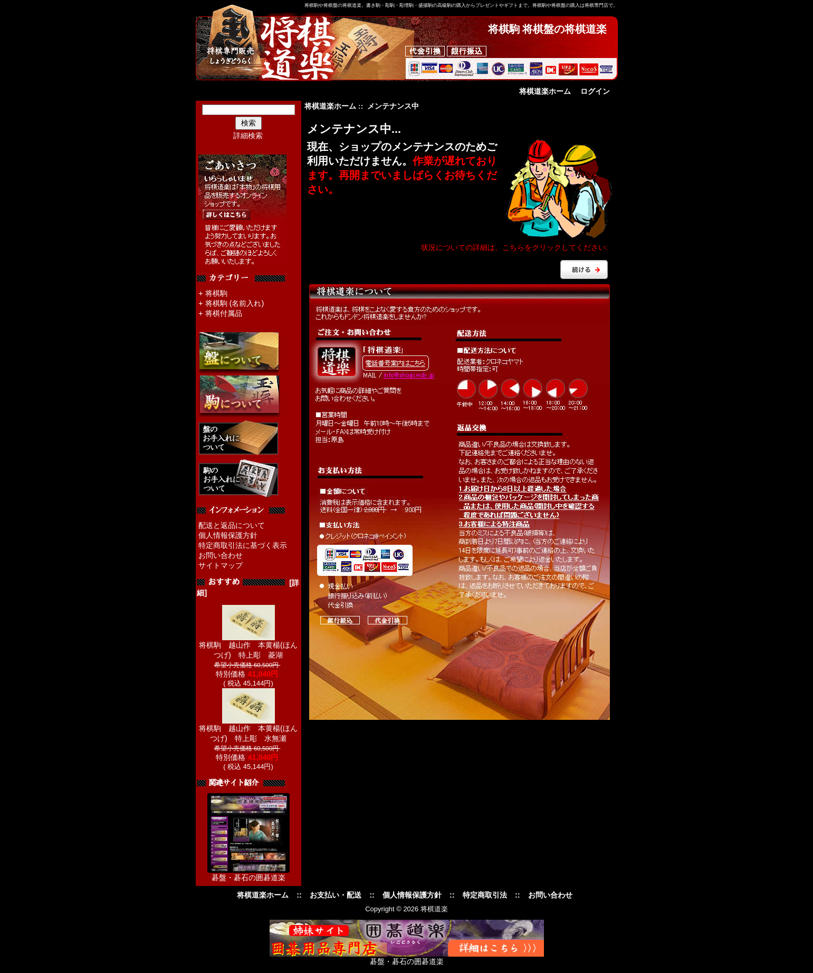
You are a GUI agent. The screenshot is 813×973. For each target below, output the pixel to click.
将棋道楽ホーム (545, 91)
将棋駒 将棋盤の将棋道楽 (547, 29)
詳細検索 (248, 135)
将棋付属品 (223, 313)
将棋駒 (216, 293)
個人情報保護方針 (227, 535)
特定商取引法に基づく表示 (242, 545)
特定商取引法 (485, 895)
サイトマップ (220, 565)
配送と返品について (231, 525)
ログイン (595, 91)
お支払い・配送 (335, 895)
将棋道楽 (434, 909)
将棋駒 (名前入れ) (234, 303)
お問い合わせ (220, 555)
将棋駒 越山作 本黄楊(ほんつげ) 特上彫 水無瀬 (248, 730)
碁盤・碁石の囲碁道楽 (248, 877)
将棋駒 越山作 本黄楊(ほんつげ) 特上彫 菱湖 (248, 646)
